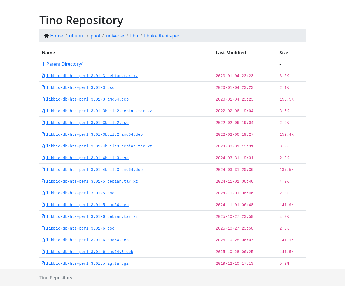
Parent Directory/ (62, 64)
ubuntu (77, 36)
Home (56, 36)
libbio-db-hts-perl (162, 36)
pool (95, 36)
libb (134, 36)
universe (115, 36)
